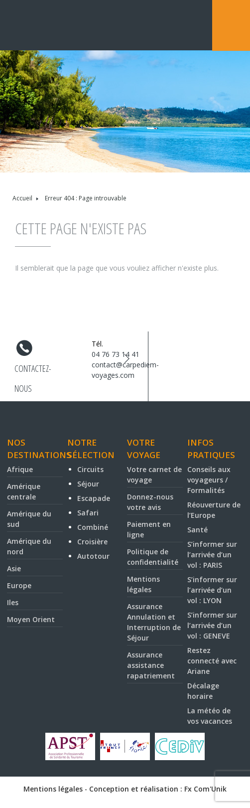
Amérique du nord (29, 546)
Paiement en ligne (149, 529)
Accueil (22, 198)
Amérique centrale (23, 491)
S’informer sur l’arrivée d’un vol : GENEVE (212, 625)
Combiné (92, 527)
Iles (12, 602)
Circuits (90, 469)
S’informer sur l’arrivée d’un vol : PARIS (212, 554)
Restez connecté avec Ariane (212, 661)
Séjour (88, 483)
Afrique (20, 469)
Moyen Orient (31, 619)
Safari (88, 512)
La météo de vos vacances (209, 716)
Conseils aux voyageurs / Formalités (209, 480)
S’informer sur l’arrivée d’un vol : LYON (212, 590)
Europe (19, 585)
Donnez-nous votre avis (150, 502)
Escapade (93, 498)
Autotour (93, 556)
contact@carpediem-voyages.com (125, 370)
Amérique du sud (29, 519)
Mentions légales (143, 584)
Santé (197, 529)
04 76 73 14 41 (115, 354)
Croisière (92, 541)
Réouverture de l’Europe (214, 510)
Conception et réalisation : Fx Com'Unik (158, 789)
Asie (14, 568)
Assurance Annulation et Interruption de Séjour (154, 622)
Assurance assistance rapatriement (151, 665)
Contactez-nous (32, 370)
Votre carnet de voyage (154, 475)
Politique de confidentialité (152, 557)
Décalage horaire (203, 691)
